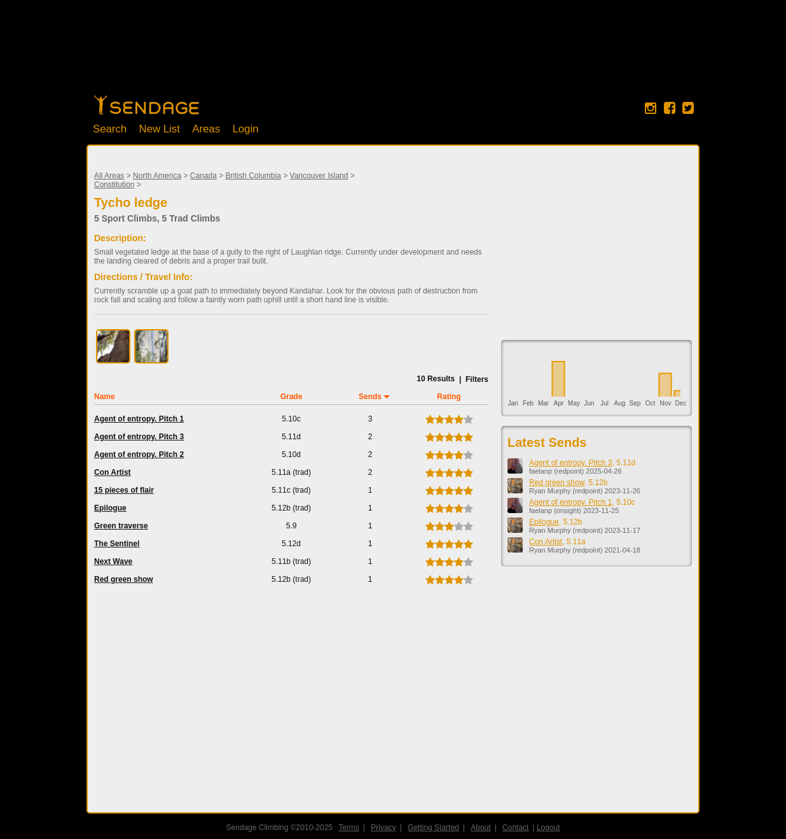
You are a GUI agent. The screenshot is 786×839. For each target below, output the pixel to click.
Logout (548, 827)
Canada (203, 175)
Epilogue (110, 508)
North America (157, 175)
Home (146, 105)
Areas (206, 129)
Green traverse (121, 525)
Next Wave (113, 561)
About (480, 827)
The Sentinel (116, 543)
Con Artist (112, 472)
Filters (476, 379)
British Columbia (253, 175)
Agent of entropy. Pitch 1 (139, 418)
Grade (291, 396)
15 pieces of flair (124, 490)
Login (245, 129)
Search (110, 129)
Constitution (114, 184)
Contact (515, 827)
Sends (370, 396)
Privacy (383, 827)
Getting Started (433, 827)
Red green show (123, 579)
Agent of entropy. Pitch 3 (139, 436)
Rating (448, 396)
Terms (348, 827)
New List (159, 129)
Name (104, 396)
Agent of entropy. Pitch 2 (139, 454)
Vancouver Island (319, 175)
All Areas (109, 175)
